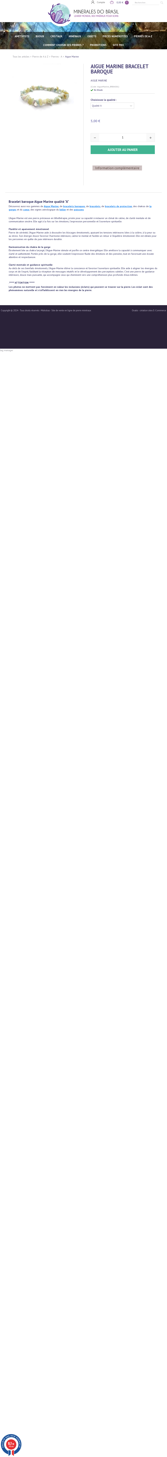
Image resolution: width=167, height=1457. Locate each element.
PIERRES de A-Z (143, 36)
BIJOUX (40, 36)
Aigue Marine (72, 56)
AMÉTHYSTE (22, 36)
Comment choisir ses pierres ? (63, 45)
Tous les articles (21, 56)
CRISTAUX (56, 36)
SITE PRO (118, 45)
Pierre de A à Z (40, 56)
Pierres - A (56, 56)
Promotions (98, 45)
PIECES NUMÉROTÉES (115, 36)
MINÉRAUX (75, 36)
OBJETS (91, 36)
